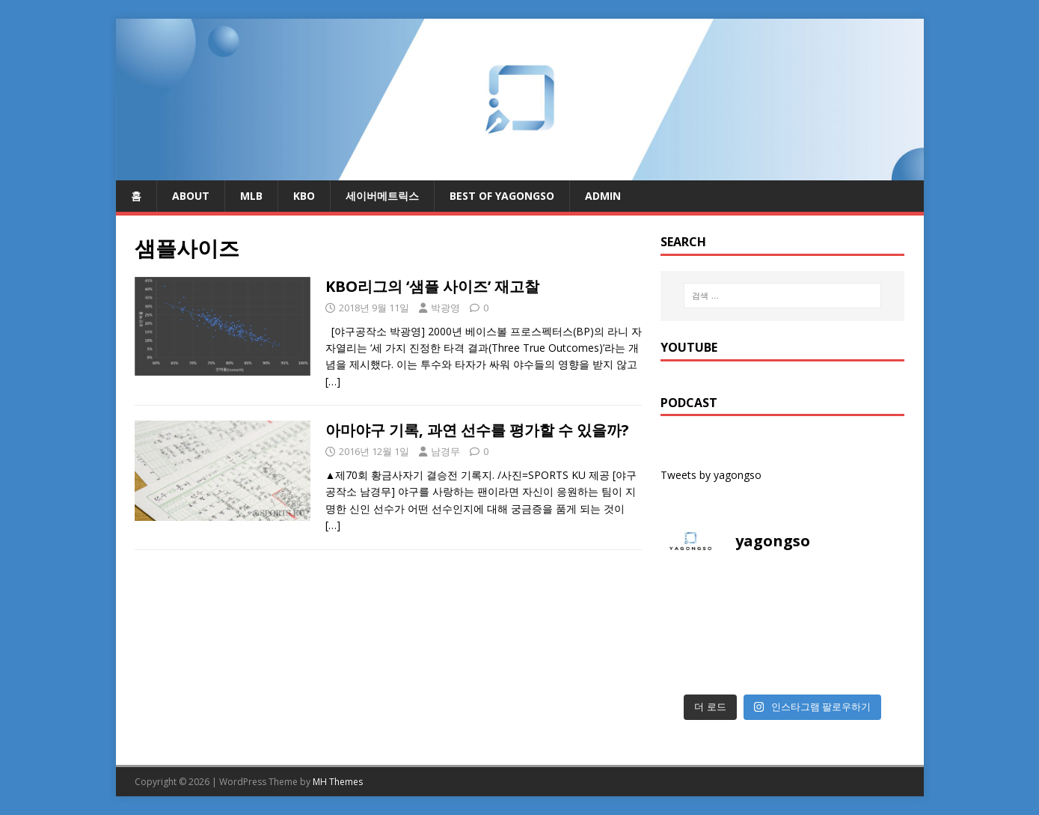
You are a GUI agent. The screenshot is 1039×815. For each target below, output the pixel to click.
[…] (332, 381)
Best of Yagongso (502, 196)
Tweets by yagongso (711, 475)
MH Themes (338, 781)
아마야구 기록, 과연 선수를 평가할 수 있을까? (477, 430)
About (190, 196)
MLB (251, 196)
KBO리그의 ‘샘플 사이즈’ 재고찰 (432, 286)
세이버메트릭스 (382, 196)
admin (603, 196)
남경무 (445, 451)
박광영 (445, 307)
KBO (304, 196)
